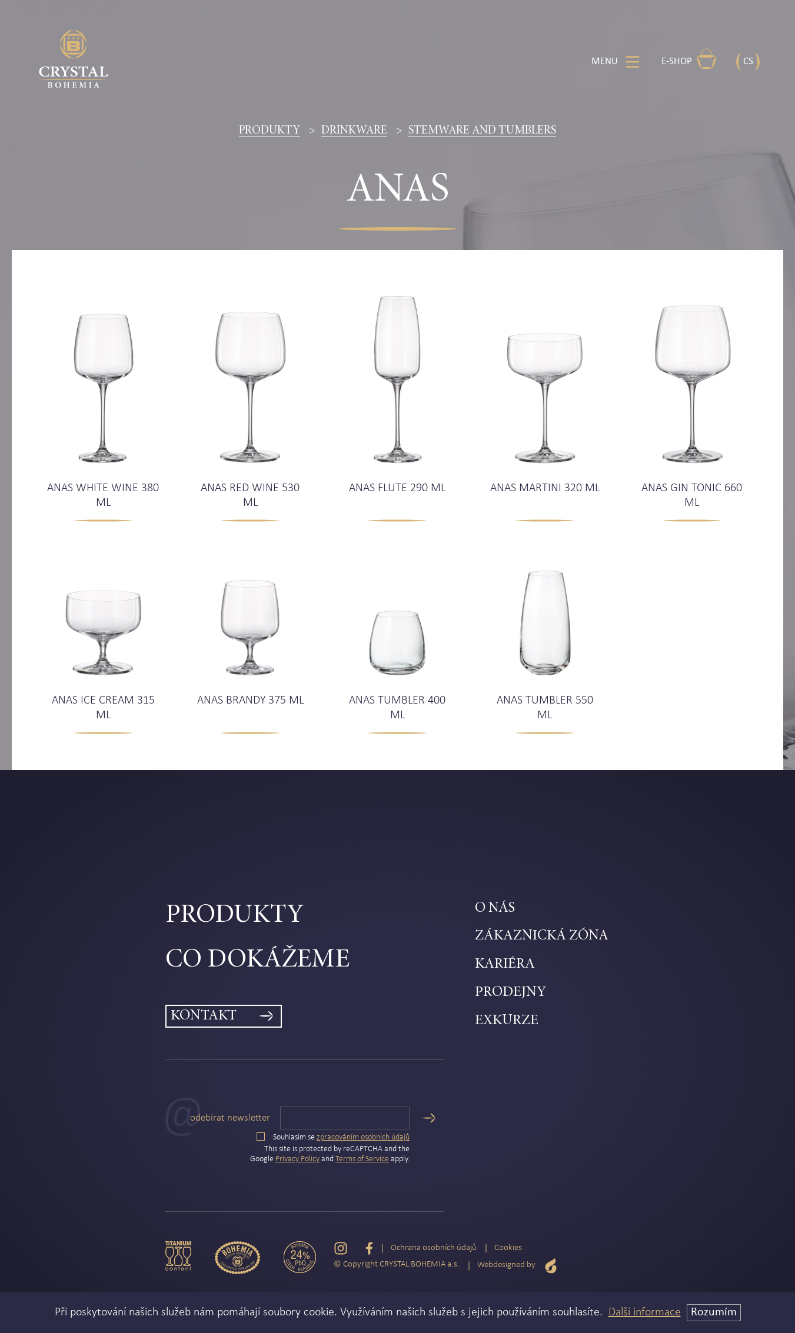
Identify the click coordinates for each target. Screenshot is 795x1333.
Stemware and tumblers (482, 130)
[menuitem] (320, 915)
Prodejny (510, 992)
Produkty (269, 130)
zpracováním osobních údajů (363, 1137)
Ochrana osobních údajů (434, 1248)
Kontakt (204, 1016)
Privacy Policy (297, 1159)
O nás (495, 908)
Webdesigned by (517, 1266)
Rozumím (714, 1312)
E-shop (689, 59)
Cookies (508, 1248)
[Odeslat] (428, 1118)
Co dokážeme (257, 960)
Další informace (644, 1312)
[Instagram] (341, 1248)
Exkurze (506, 1021)
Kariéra (505, 964)
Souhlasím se (333, 1137)
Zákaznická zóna (541, 936)
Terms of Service (362, 1159)
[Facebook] (369, 1248)
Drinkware (354, 130)
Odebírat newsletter (230, 1118)
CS (748, 61)
